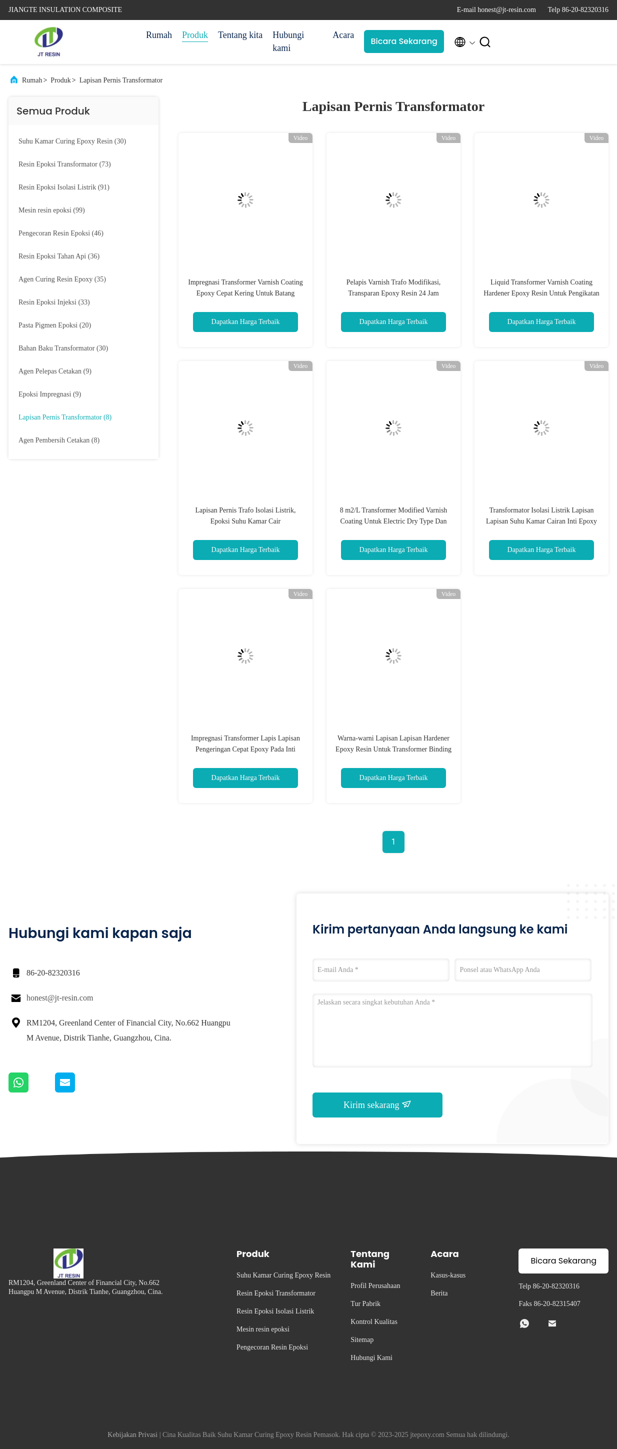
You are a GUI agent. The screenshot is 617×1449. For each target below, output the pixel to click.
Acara (343, 35)
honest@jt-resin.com (59, 998)
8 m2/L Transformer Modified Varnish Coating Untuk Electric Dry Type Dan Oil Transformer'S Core (394, 521)
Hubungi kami (288, 41)
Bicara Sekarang (404, 41)
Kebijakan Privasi (133, 1434)
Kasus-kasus (448, 1275)
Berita (439, 1293)
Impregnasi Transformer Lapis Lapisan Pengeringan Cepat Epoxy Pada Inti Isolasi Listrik (245, 749)
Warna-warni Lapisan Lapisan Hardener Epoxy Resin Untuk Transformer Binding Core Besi (394, 749)
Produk (195, 35)
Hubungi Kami (371, 1358)
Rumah (159, 35)
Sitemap (362, 1340)
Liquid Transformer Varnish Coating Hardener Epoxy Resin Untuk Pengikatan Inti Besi (542, 293)
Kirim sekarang (378, 1104)
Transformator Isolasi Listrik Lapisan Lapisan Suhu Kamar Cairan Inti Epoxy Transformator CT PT (541, 521)
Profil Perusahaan (375, 1286)
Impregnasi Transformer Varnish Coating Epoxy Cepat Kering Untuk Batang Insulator (245, 293)
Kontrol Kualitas (374, 1322)
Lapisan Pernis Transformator (121, 80)
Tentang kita (240, 35)
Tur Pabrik (365, 1304)
